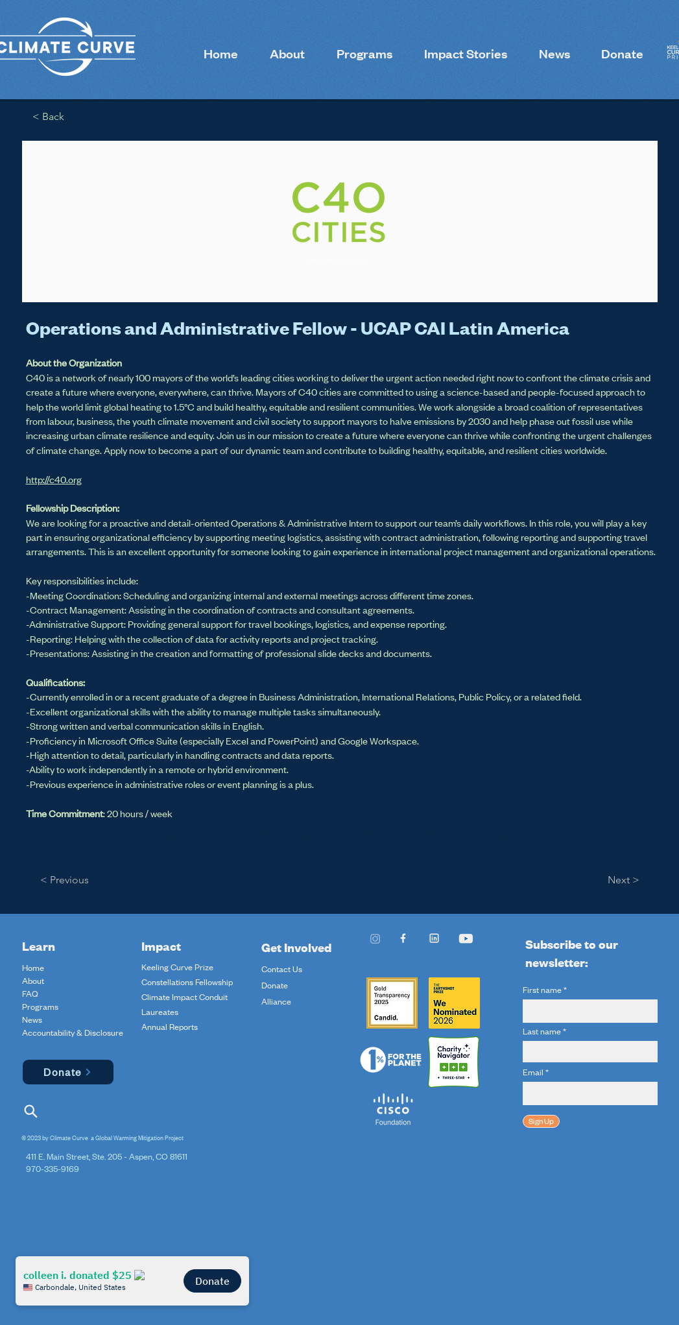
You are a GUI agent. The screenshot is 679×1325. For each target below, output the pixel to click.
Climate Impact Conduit (184, 997)
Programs (40, 1006)
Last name (542, 1031)
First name (542, 989)
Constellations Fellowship (187, 982)
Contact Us (281, 969)
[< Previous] (67, 881)
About (33, 980)
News (32, 1019)
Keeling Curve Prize (177, 967)
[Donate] (68, 1072)
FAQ (30, 993)
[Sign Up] (541, 1121)
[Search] (31, 1111)
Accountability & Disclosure (53, 1032)
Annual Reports (169, 1027)
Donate (274, 985)
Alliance (276, 1001)
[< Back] (52, 117)
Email (533, 1072)
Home (33, 967)
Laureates (159, 1012)
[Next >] (620, 881)
